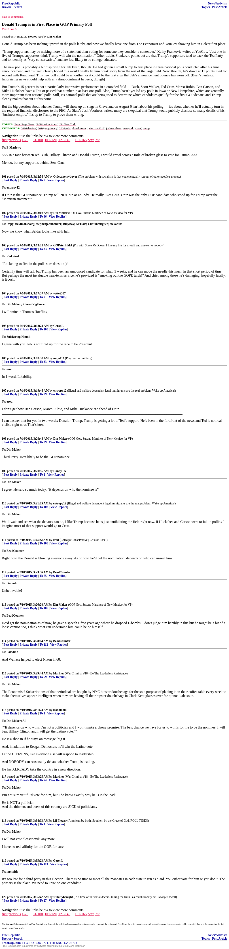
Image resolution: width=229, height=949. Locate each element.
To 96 (43, 216)
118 (4, 820)
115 (4, 673)
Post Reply (10, 180)
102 (4, 213)
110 (4, 503)
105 (4, 326)
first (5, 140)
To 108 (44, 543)
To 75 (43, 575)
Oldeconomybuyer (65, 176)
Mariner (58, 673)
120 (4, 897)
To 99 (43, 394)
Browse (6, 7)
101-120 (51, 140)
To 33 (43, 249)
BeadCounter (62, 572)
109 (4, 471)
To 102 (44, 507)
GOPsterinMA (62, 245)
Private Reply (29, 180)
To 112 (44, 644)
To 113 (44, 864)
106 (4, 358)
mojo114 (58, 358)
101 (4, 176)
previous (14, 140)
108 (4, 438)
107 (4, 390)
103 (4, 245)
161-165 (81, 140)
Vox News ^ (9, 29)
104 (4, 293)
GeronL (58, 326)
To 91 (43, 297)
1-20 (25, 140)
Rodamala (60, 710)
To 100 (44, 329)
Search (18, 7)
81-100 (38, 140)
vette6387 (59, 293)
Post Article (219, 7)
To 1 (42, 474)
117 (4, 776)
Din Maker (60, 213)
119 (4, 860)
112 (4, 572)
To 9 (42, 180)
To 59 (43, 677)
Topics (205, 7)
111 (4, 540)
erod (56, 540)
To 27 (43, 900)
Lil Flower (60, 820)
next (91, 140)
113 (4, 604)
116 (4, 710)
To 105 (44, 608)
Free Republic (11, 3)
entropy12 (59, 390)
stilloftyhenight (63, 897)
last (97, 140)
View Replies (55, 180)
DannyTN (59, 471)
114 (4, 641)
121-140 (64, 140)
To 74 (43, 780)
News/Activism (217, 3)
